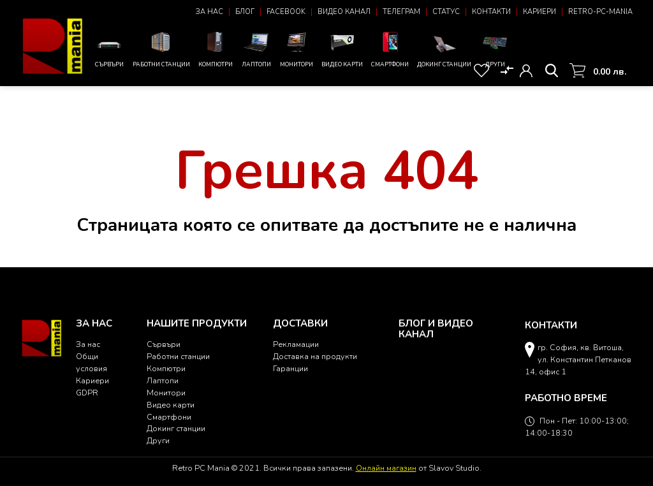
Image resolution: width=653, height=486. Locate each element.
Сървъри (109, 51)
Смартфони (390, 48)
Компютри (215, 48)
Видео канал (344, 12)
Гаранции (290, 368)
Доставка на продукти (315, 356)
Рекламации (296, 344)
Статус (446, 12)
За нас (209, 12)
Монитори (296, 48)
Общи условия (91, 362)
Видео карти (342, 48)
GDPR (87, 392)
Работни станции (161, 48)
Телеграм (401, 12)
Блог (244, 12)
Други (495, 48)
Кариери (539, 12)
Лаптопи (256, 48)
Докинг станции (444, 51)
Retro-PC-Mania (600, 12)
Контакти (491, 12)
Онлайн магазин (386, 467)
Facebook (286, 12)
